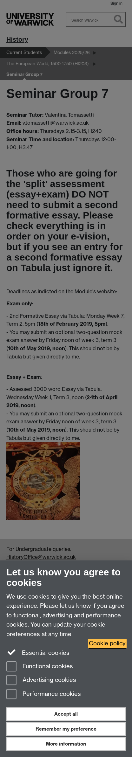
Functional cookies (39, 667)
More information (66, 744)
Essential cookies (37, 652)
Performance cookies (43, 694)
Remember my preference (66, 729)
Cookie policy (107, 643)
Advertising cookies (41, 680)
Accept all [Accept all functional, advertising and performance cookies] (66, 714)
